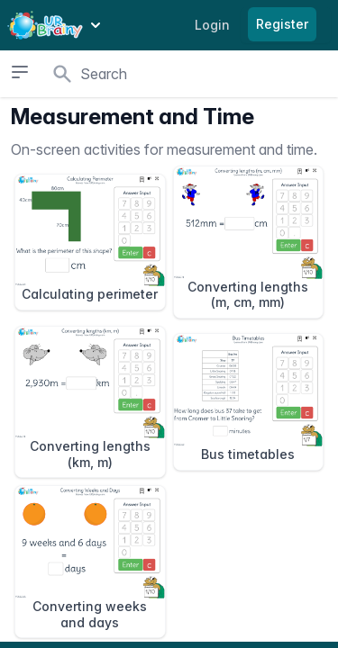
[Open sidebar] (19, 72)
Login (212, 24)
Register (282, 24)
